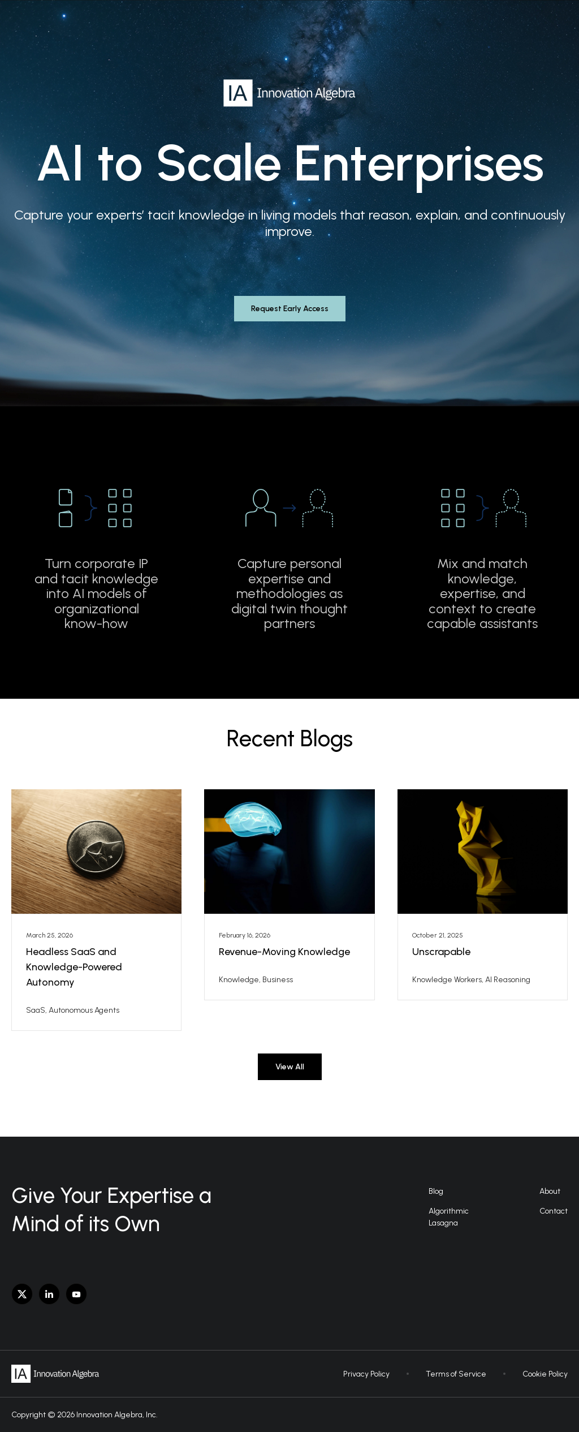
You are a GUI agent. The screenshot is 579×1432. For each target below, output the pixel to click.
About (549, 1191)
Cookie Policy (545, 1374)
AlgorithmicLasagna (449, 1217)
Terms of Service (456, 1374)
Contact (553, 1211)
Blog (436, 1191)
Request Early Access (290, 308)
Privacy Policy (366, 1374)
